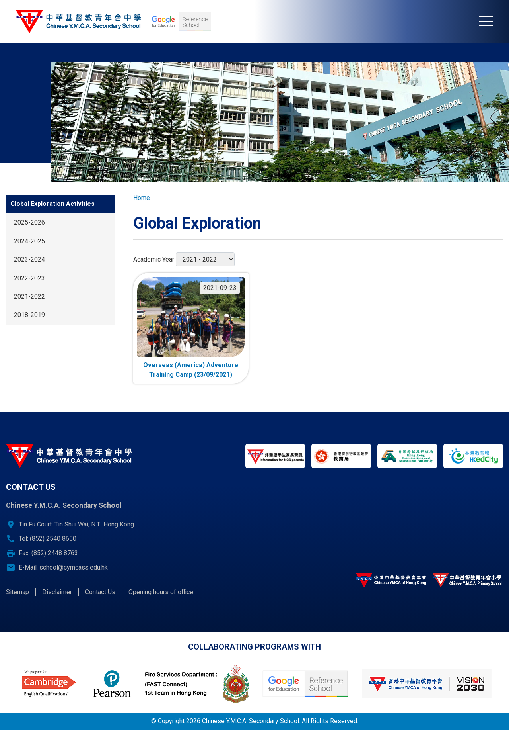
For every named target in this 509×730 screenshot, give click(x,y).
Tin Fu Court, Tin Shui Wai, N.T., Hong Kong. (77, 524)
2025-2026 (29, 222)
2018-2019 (29, 315)
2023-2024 (29, 259)
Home (141, 198)
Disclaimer (57, 592)
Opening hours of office (160, 592)
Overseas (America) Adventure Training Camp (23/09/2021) (190, 369)
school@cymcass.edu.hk (73, 567)
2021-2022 (29, 296)
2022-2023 (29, 278)
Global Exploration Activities (52, 203)
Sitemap (17, 592)
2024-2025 (29, 241)
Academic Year (153, 259)
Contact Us (100, 592)
